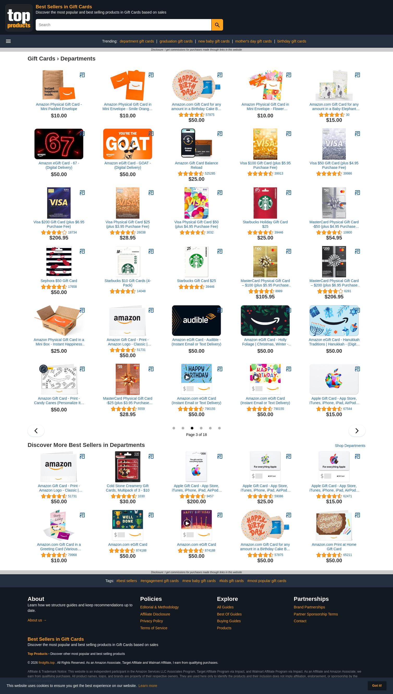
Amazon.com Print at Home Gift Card (334, 546)
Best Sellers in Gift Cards (64, 6)
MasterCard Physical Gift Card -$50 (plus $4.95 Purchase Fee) (334, 224)
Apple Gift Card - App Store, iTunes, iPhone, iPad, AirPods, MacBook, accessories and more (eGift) (334, 400)
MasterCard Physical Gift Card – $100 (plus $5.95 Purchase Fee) (265, 283)
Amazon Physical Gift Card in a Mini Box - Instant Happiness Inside (59, 342)
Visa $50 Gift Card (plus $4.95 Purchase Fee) (334, 165)
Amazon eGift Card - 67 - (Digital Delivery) (59, 165)
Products (224, 628)
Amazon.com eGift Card (127, 544)
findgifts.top (46, 663)
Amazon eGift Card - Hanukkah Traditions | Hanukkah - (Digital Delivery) (334, 342)
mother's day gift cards (253, 41)
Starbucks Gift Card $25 (196, 281)
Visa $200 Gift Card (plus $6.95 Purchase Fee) (58, 224)
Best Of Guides (229, 614)
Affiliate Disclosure (155, 614)
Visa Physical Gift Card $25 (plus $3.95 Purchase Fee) (128, 224)
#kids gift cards (231, 581)
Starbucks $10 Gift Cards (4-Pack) (128, 283)
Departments (77, 58)
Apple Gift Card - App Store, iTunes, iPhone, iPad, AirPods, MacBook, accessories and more (196, 488)
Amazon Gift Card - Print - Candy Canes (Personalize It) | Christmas (59, 400)
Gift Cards (41, 58)
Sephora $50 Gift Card (59, 281)
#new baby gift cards (199, 581)
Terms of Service (153, 628)
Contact (300, 621)
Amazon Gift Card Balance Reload (196, 165)
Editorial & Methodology (159, 607)
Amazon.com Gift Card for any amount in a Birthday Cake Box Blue (196, 106)
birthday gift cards (292, 41)
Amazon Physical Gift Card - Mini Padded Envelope (59, 106)
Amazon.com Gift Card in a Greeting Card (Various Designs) (59, 546)
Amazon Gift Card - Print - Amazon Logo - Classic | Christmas (128, 342)
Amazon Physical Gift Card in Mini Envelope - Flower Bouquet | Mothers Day (265, 106)
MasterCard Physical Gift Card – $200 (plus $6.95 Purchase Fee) (334, 283)
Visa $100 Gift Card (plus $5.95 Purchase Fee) (265, 165)
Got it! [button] (377, 685)
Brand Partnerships (309, 607)
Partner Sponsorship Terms (316, 614)
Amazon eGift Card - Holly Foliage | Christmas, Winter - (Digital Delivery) (265, 342)
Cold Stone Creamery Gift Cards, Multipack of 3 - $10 (127, 488)
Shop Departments (350, 446)
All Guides (225, 607)
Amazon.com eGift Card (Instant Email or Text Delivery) (196, 400)
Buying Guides (229, 621)
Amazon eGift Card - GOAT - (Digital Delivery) (128, 165)
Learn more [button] (148, 686)
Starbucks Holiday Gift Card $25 (265, 224)
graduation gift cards (176, 41)
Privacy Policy (151, 621)
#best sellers (126, 581)
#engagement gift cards (159, 581)
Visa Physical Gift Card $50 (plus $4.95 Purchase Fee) (196, 224)
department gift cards (137, 41)
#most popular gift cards (266, 581)
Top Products (38, 654)
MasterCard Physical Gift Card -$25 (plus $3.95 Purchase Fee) (127, 400)
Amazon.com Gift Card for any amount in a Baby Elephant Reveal (334, 106)
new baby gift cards (214, 41)
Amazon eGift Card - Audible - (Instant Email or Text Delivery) (196, 342)
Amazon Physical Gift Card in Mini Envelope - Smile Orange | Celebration (127, 106)
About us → (37, 620)
